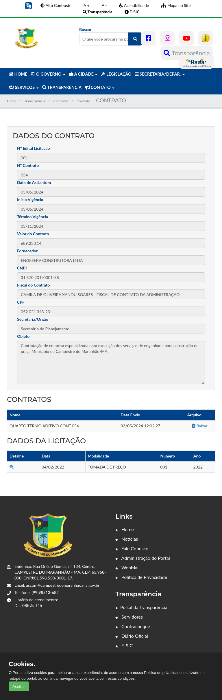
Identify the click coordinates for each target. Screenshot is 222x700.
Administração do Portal (142, 558)
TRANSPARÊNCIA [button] (62, 87)
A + (87, 5)
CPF (21, 302)
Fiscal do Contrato (33, 284)
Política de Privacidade (141, 577)
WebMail (127, 567)
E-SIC (124, 645)
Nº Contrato (28, 165)
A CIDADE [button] (83, 74)
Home (11, 101)
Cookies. (22, 664)
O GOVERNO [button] (48, 74)
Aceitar (18, 686)
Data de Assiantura (34, 182)
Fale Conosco (131, 548)
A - (104, 5)
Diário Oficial (131, 636)
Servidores (129, 616)
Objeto (23, 336)
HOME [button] (18, 74)
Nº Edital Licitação (33, 148)
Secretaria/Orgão (32, 319)
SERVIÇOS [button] (24, 87)
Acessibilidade (134, 5)
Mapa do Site (175, 5)
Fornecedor (27, 250)
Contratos (61, 101)
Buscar (111, 36)
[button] (28, 5)
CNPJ (22, 267)
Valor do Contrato (33, 233)
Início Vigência (30, 199)
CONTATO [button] (99, 87)
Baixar (200, 425)
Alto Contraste (55, 5)
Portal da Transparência (141, 607)
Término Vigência (32, 216)
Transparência (187, 53)
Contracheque (132, 626)
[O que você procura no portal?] (135, 38)
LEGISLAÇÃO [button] (116, 74)
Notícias (126, 539)
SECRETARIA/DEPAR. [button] (160, 74)
